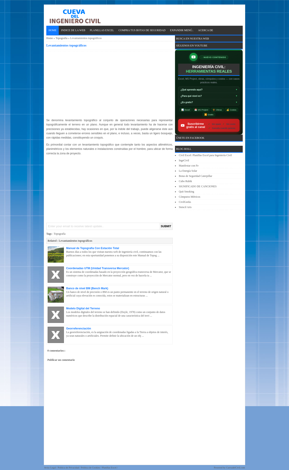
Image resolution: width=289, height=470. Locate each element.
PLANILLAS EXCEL (102, 30)
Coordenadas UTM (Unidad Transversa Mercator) (97, 268)
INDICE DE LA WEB (73, 30)
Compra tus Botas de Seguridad (142, 30)
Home (52, 30)
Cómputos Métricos (189, 196)
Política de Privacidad (68, 467)
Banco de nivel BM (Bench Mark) (87, 288)
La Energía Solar (188, 170)
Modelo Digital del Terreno (83, 308)
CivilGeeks (185, 202)
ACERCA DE (205, 30)
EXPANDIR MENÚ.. (181, 30)
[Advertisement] (109, 84)
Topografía (61, 38)
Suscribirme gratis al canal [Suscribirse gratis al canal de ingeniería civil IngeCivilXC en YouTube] (210, 125)
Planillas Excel (109, 467)
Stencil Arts (185, 207)
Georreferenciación (78, 328)
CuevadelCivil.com (235, 467)
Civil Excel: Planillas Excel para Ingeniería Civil (205, 155)
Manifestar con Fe (188, 165)
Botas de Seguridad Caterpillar (195, 176)
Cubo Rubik (185, 181)
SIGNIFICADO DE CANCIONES (198, 186)
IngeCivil (184, 160)
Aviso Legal (50, 467)
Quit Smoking (186, 191)
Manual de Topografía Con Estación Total (92, 248)
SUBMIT (166, 226)
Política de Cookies (90, 467)
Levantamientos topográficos (66, 45)
